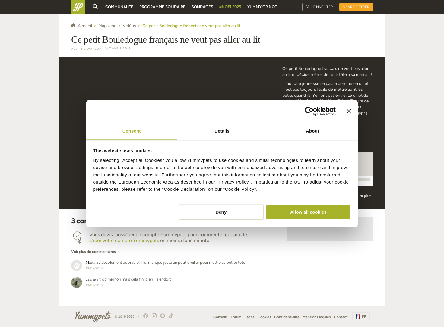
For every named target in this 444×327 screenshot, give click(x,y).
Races (249, 317)
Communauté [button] (119, 7)
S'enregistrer (356, 7)
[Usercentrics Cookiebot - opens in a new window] (309, 111)
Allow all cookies (308, 212)
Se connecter (319, 7)
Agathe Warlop (86, 49)
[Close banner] (349, 111)
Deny (221, 212)
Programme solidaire (162, 7)
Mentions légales (317, 317)
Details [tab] (222, 131)
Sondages (202, 7)
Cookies (264, 317)
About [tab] (312, 131)
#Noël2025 (230, 7)
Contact (341, 317)
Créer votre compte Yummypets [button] (124, 240)
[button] (173, 249)
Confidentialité (287, 317)
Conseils (220, 317)
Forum (236, 317)
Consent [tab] (131, 131)
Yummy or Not (262, 7)
